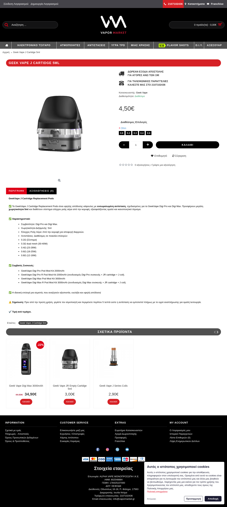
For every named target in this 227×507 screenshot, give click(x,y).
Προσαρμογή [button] (193, 498)
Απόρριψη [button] (151, 499)
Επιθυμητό (160, 155)
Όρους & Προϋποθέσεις (17, 441)
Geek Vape (141, 92)
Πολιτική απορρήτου (157, 491)
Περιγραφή (16, 191)
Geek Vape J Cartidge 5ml (33, 323)
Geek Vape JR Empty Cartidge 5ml (70, 387)
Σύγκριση (180, 155)
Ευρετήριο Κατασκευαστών (129, 430)
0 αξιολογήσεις (142, 165)
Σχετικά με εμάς (13, 430)
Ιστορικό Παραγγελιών (181, 434)
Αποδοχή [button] (213, 498)
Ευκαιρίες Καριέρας (70, 441)
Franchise (120, 441)
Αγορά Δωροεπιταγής (126, 434)
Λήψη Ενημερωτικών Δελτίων (185, 441)
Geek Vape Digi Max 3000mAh (26, 385)
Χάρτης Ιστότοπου (69, 437)
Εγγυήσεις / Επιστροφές (72, 434)
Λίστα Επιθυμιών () (180, 437)
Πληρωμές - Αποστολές (17, 434)
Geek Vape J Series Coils (113, 385)
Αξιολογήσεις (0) (41, 191)
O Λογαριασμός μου (180, 430)
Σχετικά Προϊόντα (115, 332)
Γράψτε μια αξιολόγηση (163, 165)
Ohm (123, 128)
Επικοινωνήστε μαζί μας (72, 430)
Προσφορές (121, 437)
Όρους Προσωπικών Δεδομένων (21, 437)
